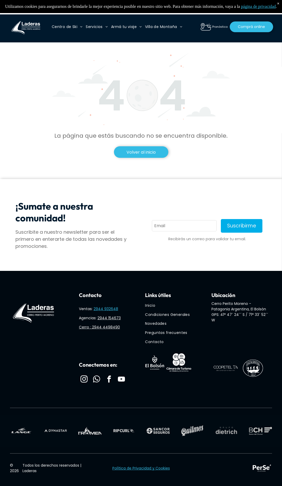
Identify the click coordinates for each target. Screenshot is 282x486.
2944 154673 (109, 318)
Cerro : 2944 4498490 (99, 327)
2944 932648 (106, 308)
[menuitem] (67, 27)
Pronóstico (220, 27)
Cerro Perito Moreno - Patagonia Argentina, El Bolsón (238, 306)
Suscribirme (241, 225)
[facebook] (109, 380)
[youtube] (121, 380)
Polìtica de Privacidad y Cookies (141, 468)
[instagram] (84, 380)
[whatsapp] (96, 380)
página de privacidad (258, 6)
